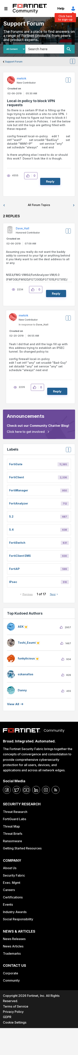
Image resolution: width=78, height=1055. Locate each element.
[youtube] (26, 790)
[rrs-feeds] (55, 790)
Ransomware (12, 841)
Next (53, 594)
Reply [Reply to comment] (56, 293)
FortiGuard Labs (14, 819)
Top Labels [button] (67, 451)
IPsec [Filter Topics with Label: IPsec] (13, 582)
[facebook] (7, 790)
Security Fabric (14, 875)
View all (13, 704)
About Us (9, 868)
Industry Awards (15, 912)
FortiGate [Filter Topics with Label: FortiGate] (15, 464)
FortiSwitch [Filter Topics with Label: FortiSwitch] (17, 542)
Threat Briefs (12, 834)
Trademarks (12, 953)
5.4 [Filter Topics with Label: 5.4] (11, 529)
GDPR (7, 1017)
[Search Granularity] (14, 49)
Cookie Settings (14, 1022)
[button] (29, 175)
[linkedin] (36, 790)
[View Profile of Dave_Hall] (22, 228)
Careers (9, 890)
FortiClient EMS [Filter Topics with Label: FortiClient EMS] (20, 555)
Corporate (10, 973)
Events (8, 904)
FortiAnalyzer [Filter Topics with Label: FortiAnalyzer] (18, 503)
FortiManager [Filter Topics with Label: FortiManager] (18, 490)
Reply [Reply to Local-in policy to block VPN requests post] (50, 181)
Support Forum (13, 61)
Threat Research (15, 812)
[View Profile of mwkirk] (21, 78)
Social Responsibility (18, 919)
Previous (27, 594)
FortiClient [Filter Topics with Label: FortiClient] (16, 477)
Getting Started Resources (22, 848)
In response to (33, 324)
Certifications (13, 897)
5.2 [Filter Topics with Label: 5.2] (11, 516)
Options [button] (68, 79)
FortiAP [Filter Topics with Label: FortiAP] (14, 568)
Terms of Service (15, 1006)
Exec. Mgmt (11, 883)
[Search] (69, 49)
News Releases (14, 939)
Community (11, 980)
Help (60, 8)
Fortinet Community (30, 8)
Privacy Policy (13, 1012)
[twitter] (16, 790)
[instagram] (46, 790)
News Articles (13, 946)
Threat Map (11, 826)
